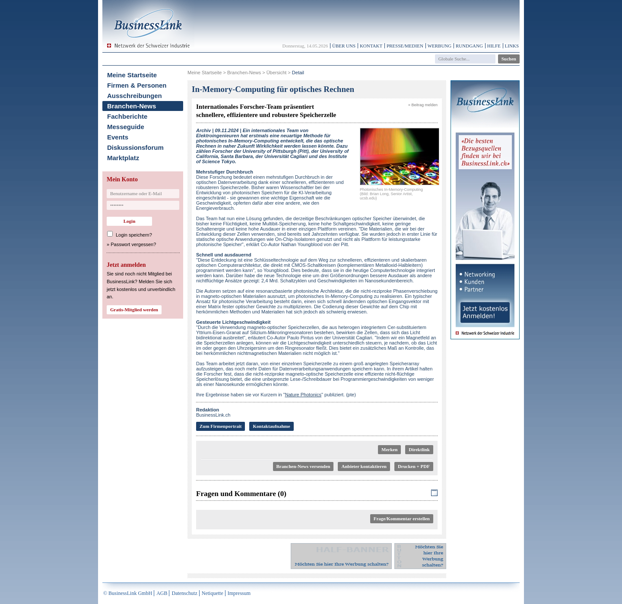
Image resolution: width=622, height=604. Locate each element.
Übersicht (276, 72)
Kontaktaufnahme (271, 426)
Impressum (239, 593)
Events (117, 137)
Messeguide (125, 126)
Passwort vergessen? (133, 244)
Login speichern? (134, 234)
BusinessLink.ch (213, 412)
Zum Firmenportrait (220, 426)
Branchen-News (131, 106)
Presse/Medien (405, 45)
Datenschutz (184, 593)
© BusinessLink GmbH (127, 593)
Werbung (440, 45)
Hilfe (494, 45)
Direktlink (419, 449)
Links (512, 45)
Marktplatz (123, 157)
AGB (161, 593)
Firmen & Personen (137, 85)
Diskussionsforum (135, 147)
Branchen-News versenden (303, 466)
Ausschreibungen (134, 95)
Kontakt (371, 45)
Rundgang (469, 45)
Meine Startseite (132, 75)
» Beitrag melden (423, 105)
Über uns (343, 45)
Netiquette (212, 593)
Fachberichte (127, 116)
